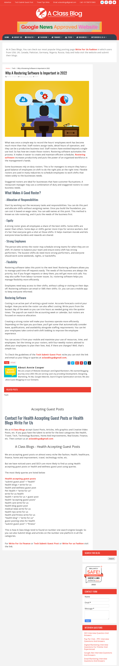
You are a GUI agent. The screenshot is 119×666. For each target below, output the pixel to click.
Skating (101, 482)
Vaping (102, 515)
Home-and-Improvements (94, 442)
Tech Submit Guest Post (24, 2)
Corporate (89, 385)
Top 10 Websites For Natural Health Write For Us (96, 231)
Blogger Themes (19, 661)
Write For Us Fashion (51, 620)
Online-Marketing (92, 466)
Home (8, 37)
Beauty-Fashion (91, 345)
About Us (18, 37)
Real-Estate (89, 478)
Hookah (88, 446)
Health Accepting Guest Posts (55, 612)
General (88, 426)
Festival (88, 414)
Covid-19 (103, 385)
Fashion (43, 37)
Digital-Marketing (92, 397)
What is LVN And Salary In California (20, 651)
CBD (86, 365)
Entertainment (91, 409)
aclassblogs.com (93, 89)
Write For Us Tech (50, 608)
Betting (88, 349)
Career (87, 361)
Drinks (87, 401)
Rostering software (58, 155)
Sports (88, 491)
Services (88, 482)
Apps (100, 328)
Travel (101, 511)
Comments (108, 297)
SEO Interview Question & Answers (57, 631)
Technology (89, 503)
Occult (88, 462)
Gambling (89, 422)
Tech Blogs (100, 495)
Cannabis (88, 357)
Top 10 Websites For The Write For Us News (99, 208)
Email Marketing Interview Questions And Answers (95, 174)
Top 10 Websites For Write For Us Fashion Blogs (99, 190)
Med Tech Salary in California (17, 615)
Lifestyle (98, 454)
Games (101, 422)
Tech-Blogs (89, 499)
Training (88, 511)
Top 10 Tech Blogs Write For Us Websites (98, 196)
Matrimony (105, 458)
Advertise (7, 2)
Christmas (103, 369)
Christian (89, 369)
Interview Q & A (99, 37)
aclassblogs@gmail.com (17, 379)
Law (86, 454)
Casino (99, 361)
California (99, 353)
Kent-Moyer (103, 450)
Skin (86, 487)
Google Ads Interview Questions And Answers (98, 168)
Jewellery (88, 450)
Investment (102, 446)
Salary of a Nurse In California (17, 629)
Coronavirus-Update (93, 381)
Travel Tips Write (43, 2)
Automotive (89, 340)
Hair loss (88, 430)
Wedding (88, 519)
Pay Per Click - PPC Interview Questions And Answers (96, 154)
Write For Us (47, 627)
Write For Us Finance (20, 580)
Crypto (88, 389)
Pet (107, 466)
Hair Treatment (91, 434)
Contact (11, 42)
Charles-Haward (100, 365)
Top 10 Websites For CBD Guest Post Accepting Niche (98, 243)
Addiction (89, 328)
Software (98, 487)
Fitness (88, 418)
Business (83, 37)
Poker (104, 470)
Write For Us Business (51, 616)
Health (30, 37)
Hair (101, 426)
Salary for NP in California (15, 625)
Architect (89, 332)
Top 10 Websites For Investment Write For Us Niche (98, 220)
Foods (100, 418)
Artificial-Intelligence (93, 336)
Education (89, 405)
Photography (90, 470)
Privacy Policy (47, 647)
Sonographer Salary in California (18, 633)
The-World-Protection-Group (96, 507)
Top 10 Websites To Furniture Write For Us (97, 214)
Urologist (89, 515)
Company (88, 373)
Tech (69, 37)
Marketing (89, 458)
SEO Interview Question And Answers (96, 148)
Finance (57, 37)
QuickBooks (89, 474)
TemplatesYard (12, 661)
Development (90, 393)
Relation (104, 478)
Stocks (100, 491)
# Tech (13, 385)
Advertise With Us (49, 643)
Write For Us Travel (50, 604)
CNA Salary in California (14, 604)
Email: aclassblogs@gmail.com (64, 2)
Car (100, 357)
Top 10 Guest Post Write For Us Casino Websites (98, 202)
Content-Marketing (92, 377)
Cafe (86, 353)
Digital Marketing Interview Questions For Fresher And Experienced (96, 161)
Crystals (101, 389)
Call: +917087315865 (88, 2)
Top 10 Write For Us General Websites (96, 225)
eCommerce (101, 401)
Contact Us (46, 639)
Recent (91, 297)
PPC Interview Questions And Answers (58, 635)
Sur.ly (97, 95)
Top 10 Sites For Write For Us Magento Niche (97, 237)
